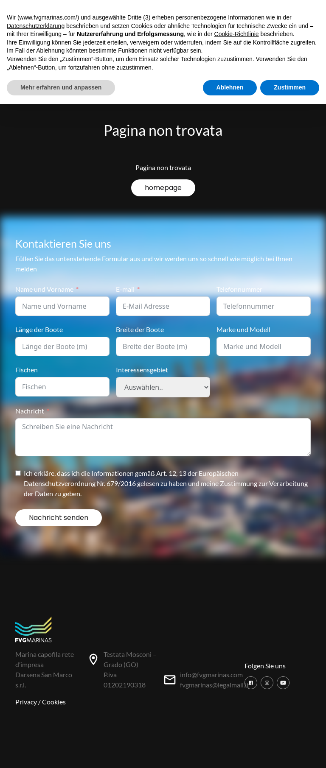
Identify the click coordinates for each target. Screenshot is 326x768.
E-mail (125, 289)
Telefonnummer (239, 289)
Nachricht (29, 411)
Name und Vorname (44, 289)
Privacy (26, 702)
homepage (163, 188)
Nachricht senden (58, 517)
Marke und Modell (243, 329)
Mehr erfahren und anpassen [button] (60, 87)
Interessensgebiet (142, 370)
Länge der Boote (39, 329)
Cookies (54, 702)
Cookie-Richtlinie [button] (236, 34)
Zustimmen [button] (290, 87)
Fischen (26, 370)
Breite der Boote (140, 329)
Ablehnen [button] (230, 87)
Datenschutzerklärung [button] (36, 25)
